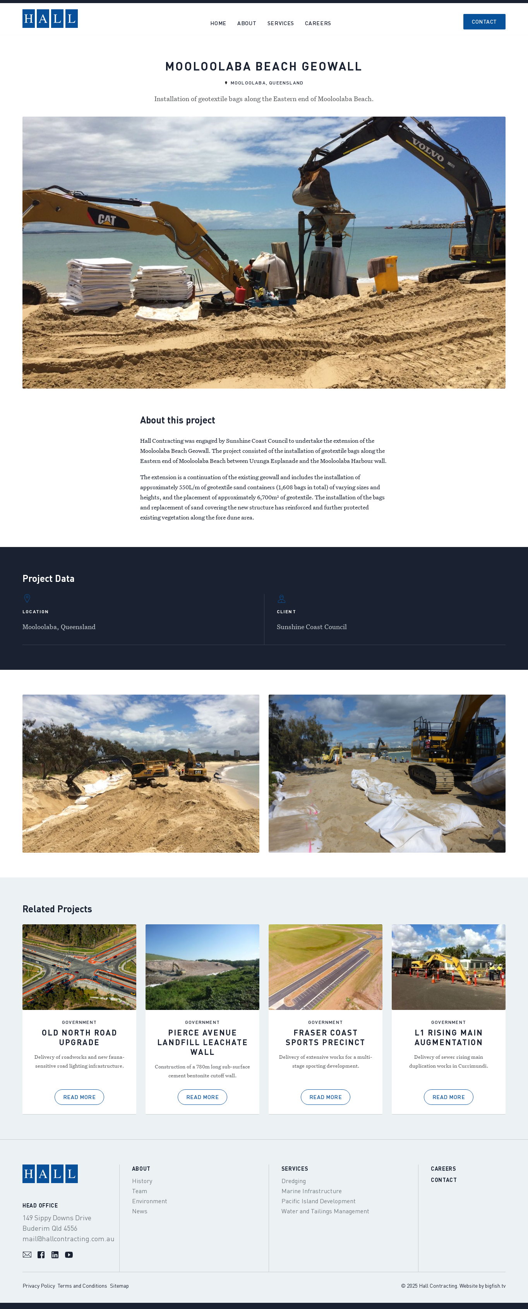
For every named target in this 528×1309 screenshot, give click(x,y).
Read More (79, 1097)
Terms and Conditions (82, 1285)
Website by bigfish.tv (482, 1285)
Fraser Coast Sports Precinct (325, 1037)
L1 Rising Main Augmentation (449, 1037)
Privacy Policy (38, 1285)
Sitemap (119, 1285)
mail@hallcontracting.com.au (68, 1238)
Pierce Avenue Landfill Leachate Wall (202, 1042)
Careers (443, 1168)
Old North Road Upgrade (79, 1037)
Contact (484, 21)
